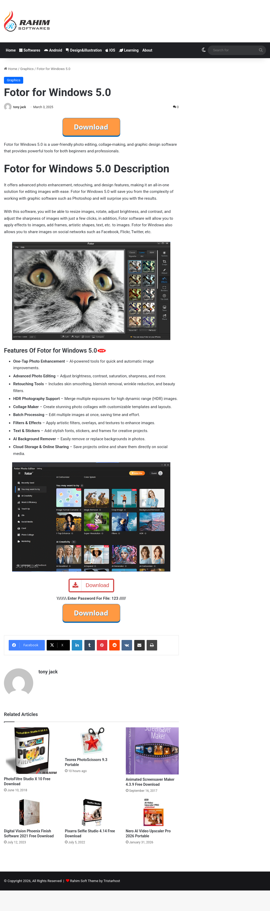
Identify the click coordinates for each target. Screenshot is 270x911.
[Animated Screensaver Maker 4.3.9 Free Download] (152, 750)
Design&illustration (84, 50)
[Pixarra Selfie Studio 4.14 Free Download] (91, 812)
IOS (110, 50)
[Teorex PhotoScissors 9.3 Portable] (91, 740)
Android (53, 50)
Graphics (27, 69)
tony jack (19, 107)
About (147, 50)
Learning (129, 50)
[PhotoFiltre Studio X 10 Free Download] (30, 750)
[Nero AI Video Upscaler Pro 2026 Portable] (152, 812)
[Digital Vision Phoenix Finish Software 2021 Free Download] (30, 812)
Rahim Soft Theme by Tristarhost (95, 881)
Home (11, 50)
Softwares (29, 50)
